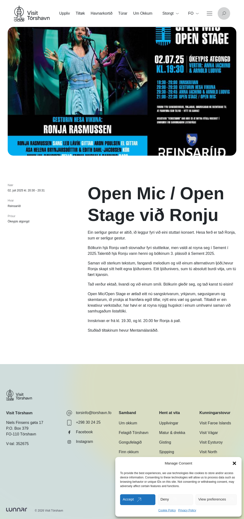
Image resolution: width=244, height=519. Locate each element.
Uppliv (64, 13)
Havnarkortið (102, 13)
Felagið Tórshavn (133, 433)
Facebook (79, 432)
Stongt (170, 13)
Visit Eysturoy (211, 442)
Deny (164, 499)
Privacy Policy (187, 510)
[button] (234, 463)
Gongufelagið (130, 442)
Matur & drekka (172, 433)
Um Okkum (142, 13)
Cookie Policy (167, 510)
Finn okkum (129, 452)
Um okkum (128, 423)
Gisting (165, 442)
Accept (128, 499)
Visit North (208, 452)
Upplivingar (168, 423)
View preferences (212, 499)
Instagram (79, 442)
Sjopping (166, 452)
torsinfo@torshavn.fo (88, 413)
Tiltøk (80, 13)
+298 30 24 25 (83, 423)
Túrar (122, 13)
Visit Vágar (209, 433)
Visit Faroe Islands (215, 423)
